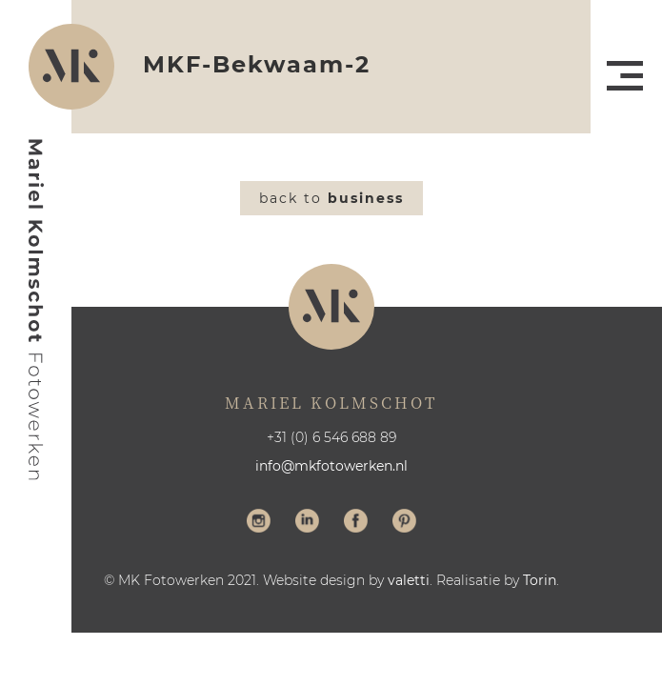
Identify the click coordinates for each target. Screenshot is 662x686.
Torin (539, 580)
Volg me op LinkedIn (307, 523)
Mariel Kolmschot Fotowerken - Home (36, 309)
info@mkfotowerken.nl (331, 465)
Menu (625, 76)
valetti (409, 580)
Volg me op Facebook (356, 523)
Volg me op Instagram (259, 523)
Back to (331, 198)
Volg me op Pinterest (404, 523)
